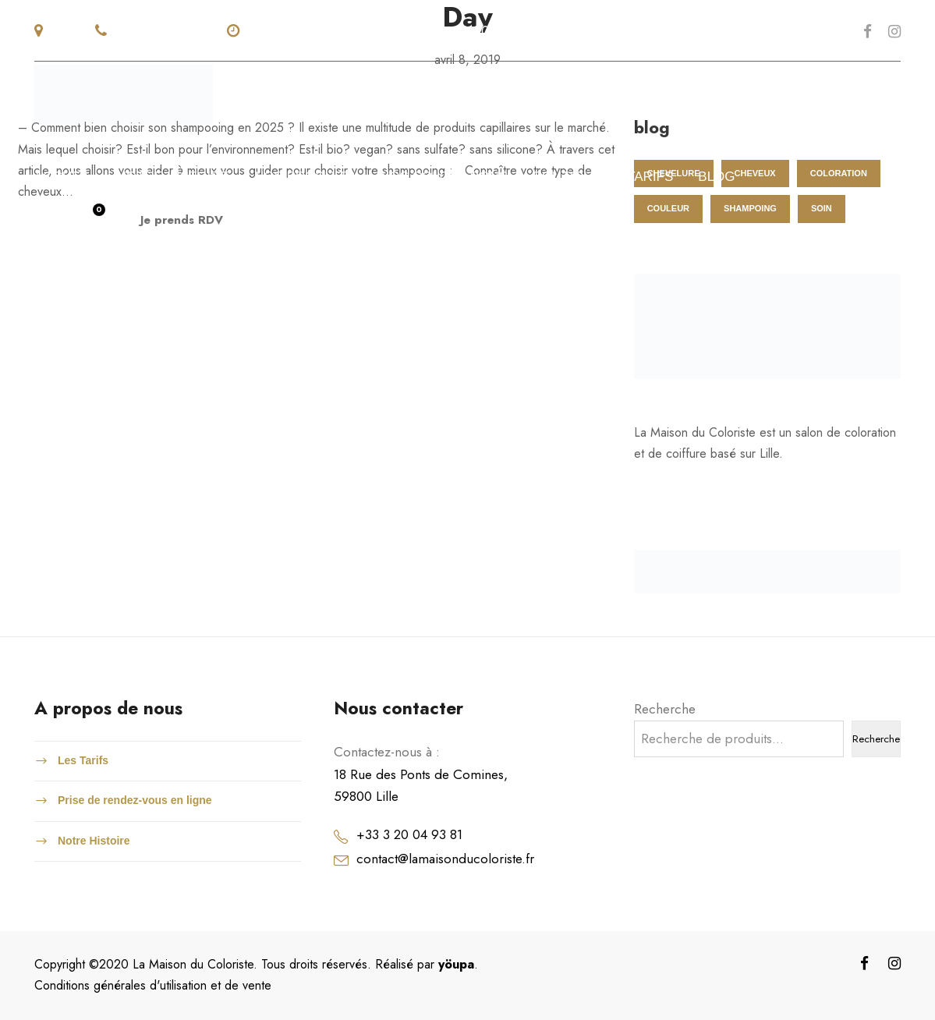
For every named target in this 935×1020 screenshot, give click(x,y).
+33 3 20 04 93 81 (409, 834)
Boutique (567, 176)
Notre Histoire (94, 840)
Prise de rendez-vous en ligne (135, 800)
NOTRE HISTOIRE (173, 176)
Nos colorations (444, 176)
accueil (63, 176)
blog (716, 176)
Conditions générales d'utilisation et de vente (152, 985)
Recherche (665, 708)
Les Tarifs (83, 760)
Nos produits (304, 176)
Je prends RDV (181, 219)
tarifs (650, 176)
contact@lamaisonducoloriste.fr (445, 858)
